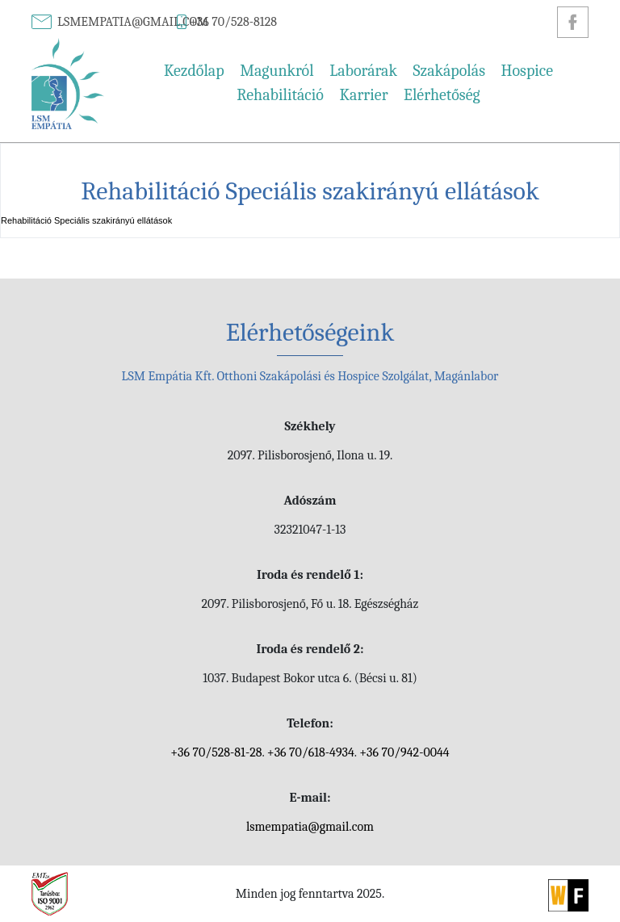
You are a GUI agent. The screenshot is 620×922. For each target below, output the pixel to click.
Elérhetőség (442, 95)
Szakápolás (449, 70)
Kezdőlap (194, 70)
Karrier (363, 95)
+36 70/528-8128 (233, 22)
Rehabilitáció (280, 95)
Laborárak (363, 70)
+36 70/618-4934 (310, 752)
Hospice (527, 70)
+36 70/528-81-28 (216, 752)
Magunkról (276, 70)
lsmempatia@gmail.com (132, 22)
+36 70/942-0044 (404, 752)
